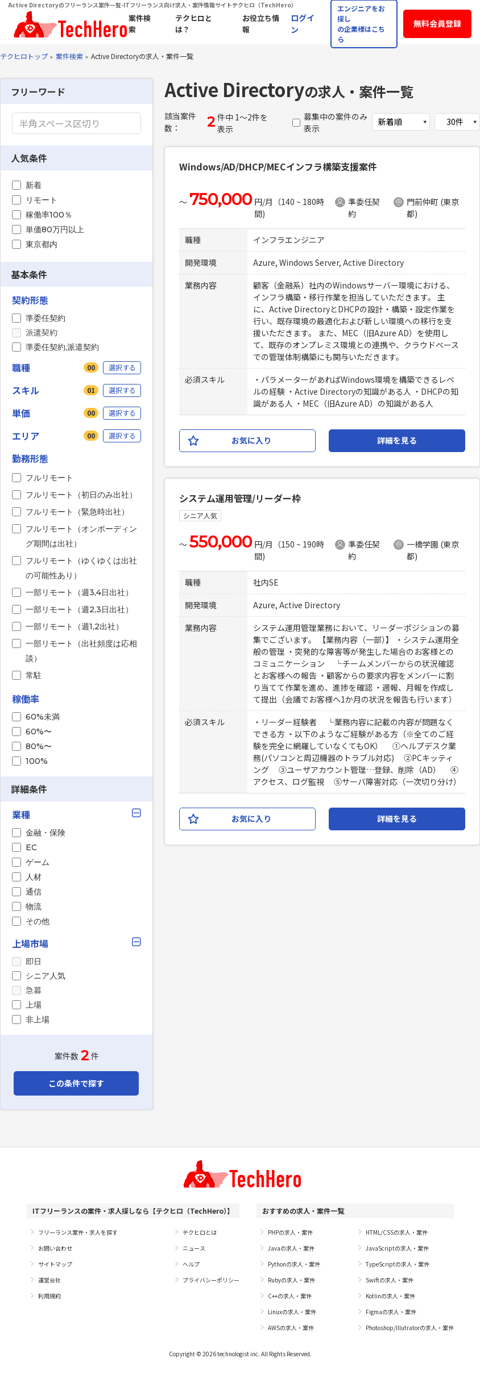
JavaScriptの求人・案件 (397, 1248)
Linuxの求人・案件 (292, 1311)
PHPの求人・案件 (290, 1232)
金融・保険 (45, 832)
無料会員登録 (437, 23)
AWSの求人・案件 (291, 1327)
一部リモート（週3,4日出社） (79, 592)
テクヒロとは (200, 1232)
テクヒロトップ (24, 56)
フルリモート (49, 478)
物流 (34, 906)
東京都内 (41, 244)
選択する (122, 367)
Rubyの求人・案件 (291, 1280)
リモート (41, 200)
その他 (37, 921)
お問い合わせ (55, 1248)
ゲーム (37, 862)
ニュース (194, 1248)
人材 (34, 877)
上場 (34, 1005)
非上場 (37, 1019)
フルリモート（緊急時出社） (77, 512)
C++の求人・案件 (290, 1296)
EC (31, 847)
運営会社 (49, 1280)
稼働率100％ (49, 215)
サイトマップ (55, 1264)
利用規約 (49, 1296)
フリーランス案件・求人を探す (78, 1232)
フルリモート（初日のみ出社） (81, 495)
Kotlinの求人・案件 (390, 1296)
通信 (34, 892)
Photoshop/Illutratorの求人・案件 (410, 1327)
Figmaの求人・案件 (391, 1311)
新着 (34, 185)
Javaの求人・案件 (291, 1248)
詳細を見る (397, 440)
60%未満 (43, 717)
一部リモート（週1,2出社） (74, 626)
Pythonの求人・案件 (294, 1264)
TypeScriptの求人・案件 (397, 1264)
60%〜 (39, 731)
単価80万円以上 (55, 229)
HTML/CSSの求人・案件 (397, 1232)
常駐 (34, 675)
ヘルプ (191, 1264)
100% (37, 761)
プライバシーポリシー (211, 1280)
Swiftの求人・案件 (389, 1280)
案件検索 (69, 56)
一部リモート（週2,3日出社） (79, 609)
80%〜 (39, 746)
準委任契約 (45, 318)
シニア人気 (45, 976)
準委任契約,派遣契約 (62, 347)
